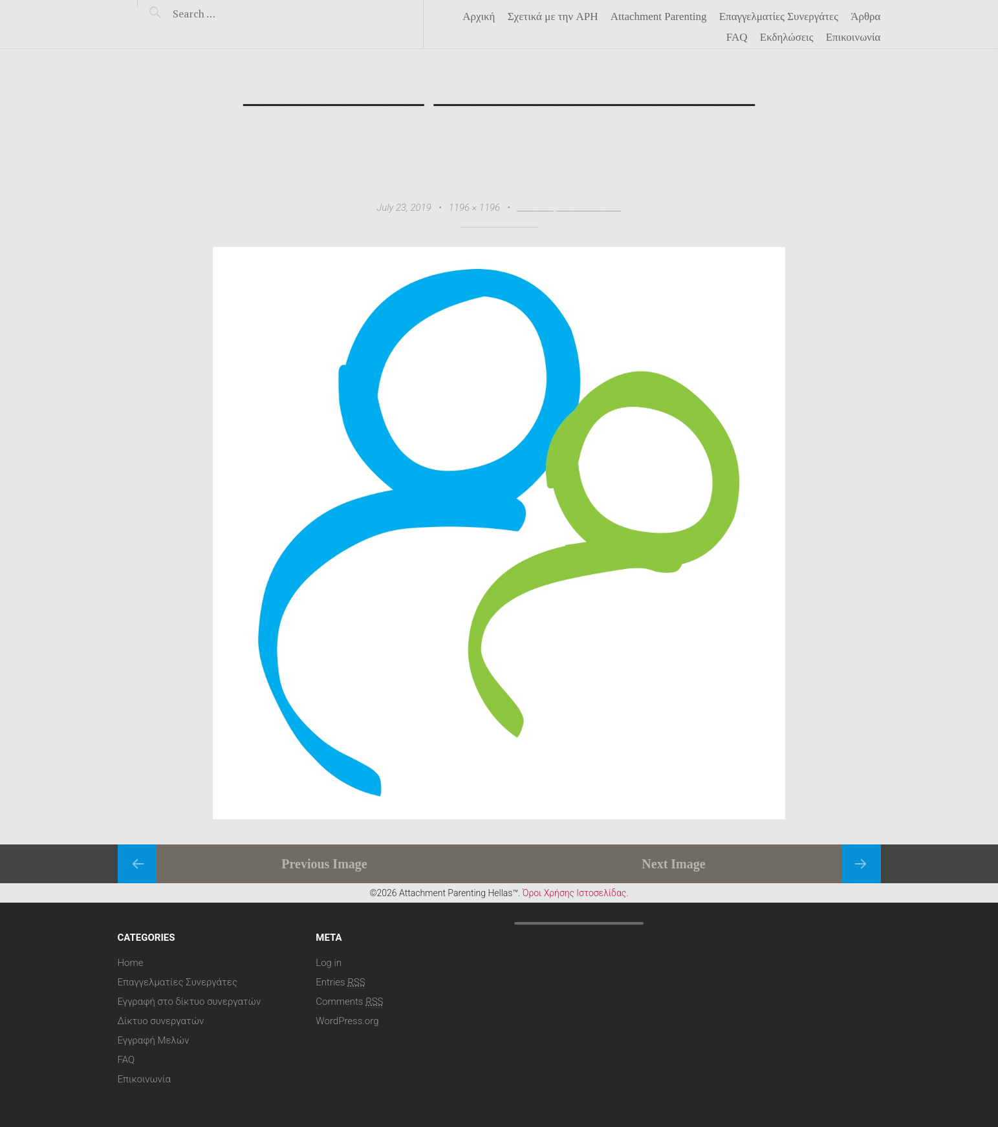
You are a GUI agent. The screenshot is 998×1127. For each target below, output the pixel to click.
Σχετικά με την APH (553, 17)
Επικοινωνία (853, 37)
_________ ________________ (569, 207)
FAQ (737, 37)
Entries (340, 981)
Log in (329, 962)
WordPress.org (347, 1020)
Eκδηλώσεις (787, 37)
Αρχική (478, 17)
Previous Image (324, 863)
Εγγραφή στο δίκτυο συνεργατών (189, 1001)
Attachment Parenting (659, 17)
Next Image (673, 863)
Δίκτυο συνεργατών (161, 1020)
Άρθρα (865, 17)
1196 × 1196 (474, 207)
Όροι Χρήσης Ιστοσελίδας (574, 892)
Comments (349, 1001)
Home (131, 962)
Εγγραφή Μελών (154, 1040)
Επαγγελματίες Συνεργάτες (778, 17)
